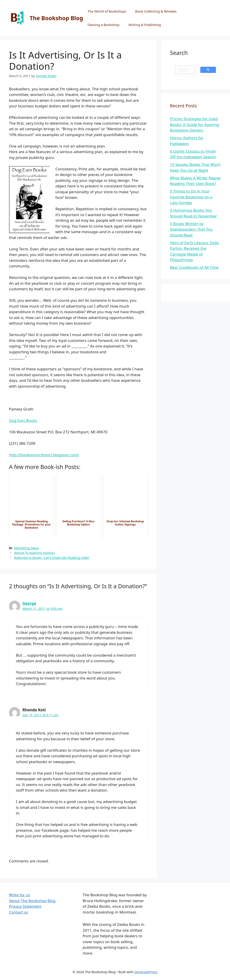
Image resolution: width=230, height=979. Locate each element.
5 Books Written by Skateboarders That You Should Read (191, 229)
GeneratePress (145, 972)
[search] (182, 69)
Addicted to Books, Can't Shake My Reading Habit (51, 558)
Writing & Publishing (144, 24)
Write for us (19, 894)
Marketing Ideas (26, 548)
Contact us (18, 912)
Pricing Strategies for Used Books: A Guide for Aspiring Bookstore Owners (194, 124)
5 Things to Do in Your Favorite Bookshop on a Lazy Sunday (191, 197)
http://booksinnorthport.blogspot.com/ (44, 454)
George (29, 603)
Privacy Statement (25, 906)
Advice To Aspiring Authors (34, 553)
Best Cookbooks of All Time (194, 267)
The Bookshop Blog (56, 18)
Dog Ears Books (23, 420)
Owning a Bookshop (103, 24)
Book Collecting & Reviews (156, 11)
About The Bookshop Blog (32, 900)
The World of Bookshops (107, 11)
